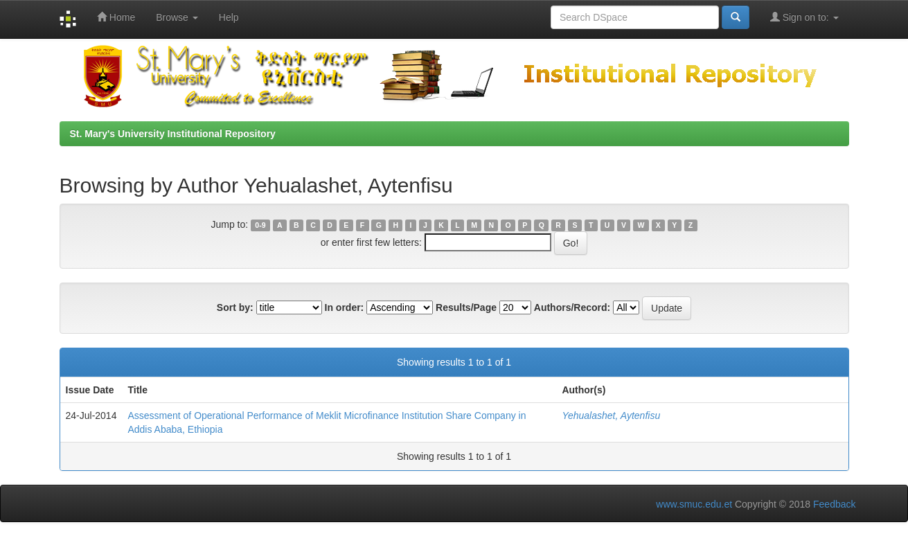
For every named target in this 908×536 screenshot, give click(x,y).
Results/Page (466, 307)
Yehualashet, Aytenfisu (611, 415)
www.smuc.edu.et (694, 504)
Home (116, 17)
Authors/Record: (572, 307)
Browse (177, 17)
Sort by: (235, 307)
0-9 (260, 225)
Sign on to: (804, 17)
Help (229, 17)
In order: (344, 307)
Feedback (834, 504)
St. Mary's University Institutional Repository (173, 133)
